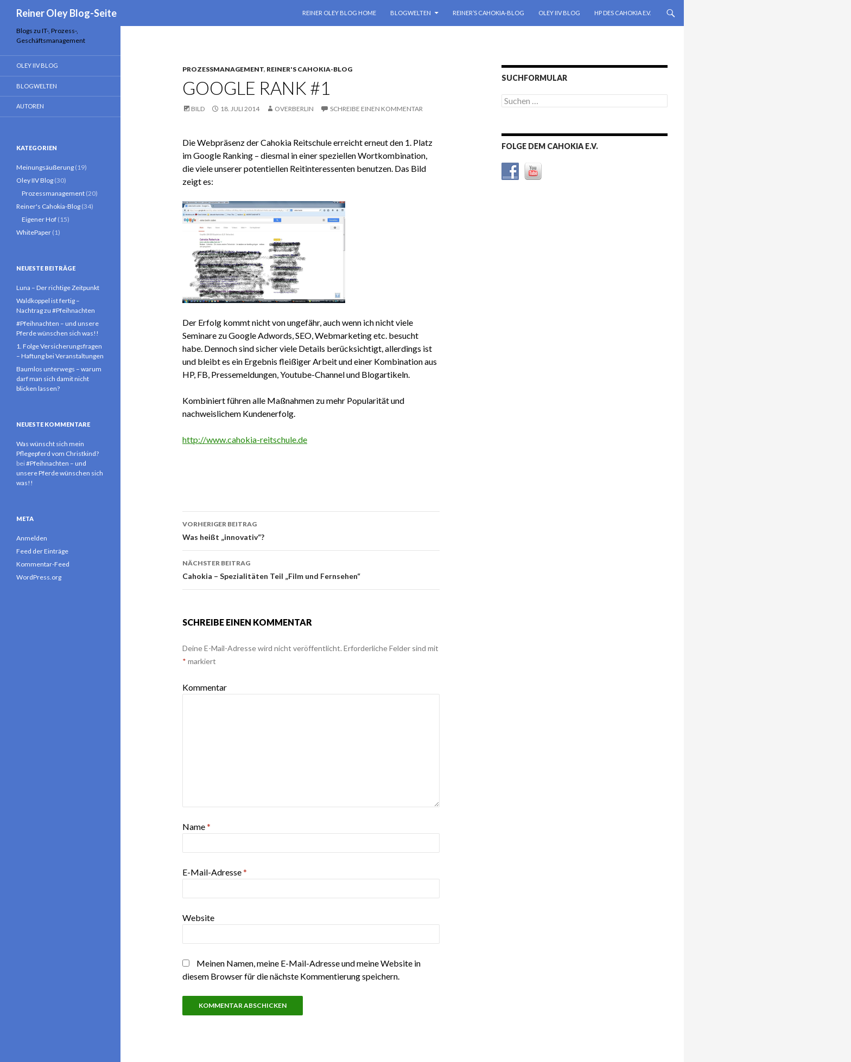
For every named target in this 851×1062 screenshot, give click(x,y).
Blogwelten (410, 12)
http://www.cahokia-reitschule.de (244, 439)
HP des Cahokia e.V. (622, 12)
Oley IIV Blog (559, 12)
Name (196, 826)
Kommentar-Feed (42, 564)
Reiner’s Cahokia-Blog (488, 12)
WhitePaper (33, 232)
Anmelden (31, 538)
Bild (198, 109)
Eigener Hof (39, 219)
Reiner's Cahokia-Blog (309, 69)
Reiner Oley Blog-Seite (66, 13)
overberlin (294, 109)
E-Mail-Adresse (214, 872)
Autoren (30, 106)
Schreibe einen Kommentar (376, 109)
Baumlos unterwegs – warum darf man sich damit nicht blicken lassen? (58, 378)
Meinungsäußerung (45, 167)
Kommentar (204, 687)
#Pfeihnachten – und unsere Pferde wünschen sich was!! (59, 473)
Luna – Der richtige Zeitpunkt (57, 288)
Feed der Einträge (42, 551)
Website (198, 917)
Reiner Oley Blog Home (339, 12)
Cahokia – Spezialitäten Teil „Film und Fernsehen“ (311, 569)
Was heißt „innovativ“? (311, 530)
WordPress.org (38, 577)
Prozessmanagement (223, 69)
